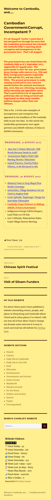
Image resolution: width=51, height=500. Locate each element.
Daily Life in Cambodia (17, 359)
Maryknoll (11, 383)
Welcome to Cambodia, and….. (16, 492)
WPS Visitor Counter (23, 481)
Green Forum (13, 380)
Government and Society (14, 249)
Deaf (8, 366)
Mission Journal (14, 387)
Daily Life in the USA (16, 362)
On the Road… (13, 390)
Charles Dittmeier (14, 247)
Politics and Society (16, 394)
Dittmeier (11, 369)
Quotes (9, 397)
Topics (9, 401)
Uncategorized (13, 404)
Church (10, 352)
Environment (13, 373)
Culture (10, 355)
